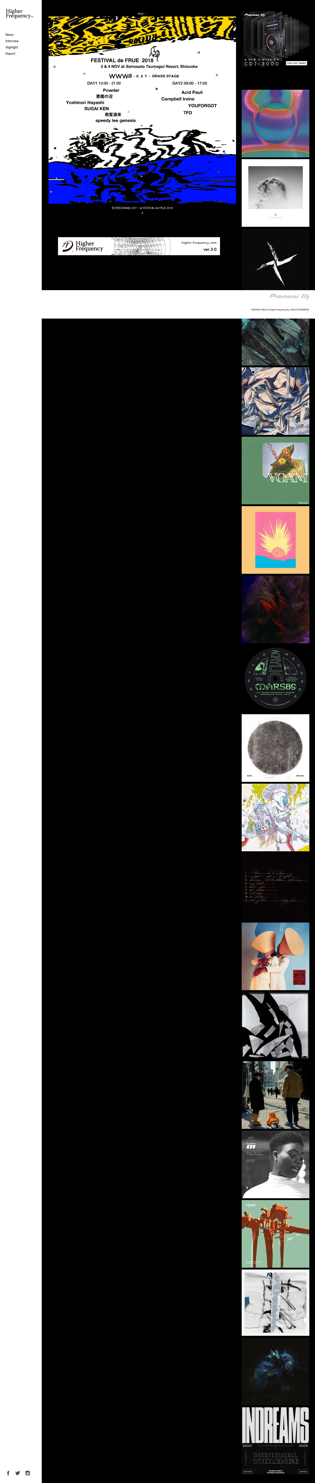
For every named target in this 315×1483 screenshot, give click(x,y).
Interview (12, 41)
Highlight (12, 47)
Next (142, 13)
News (10, 35)
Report (10, 53)
